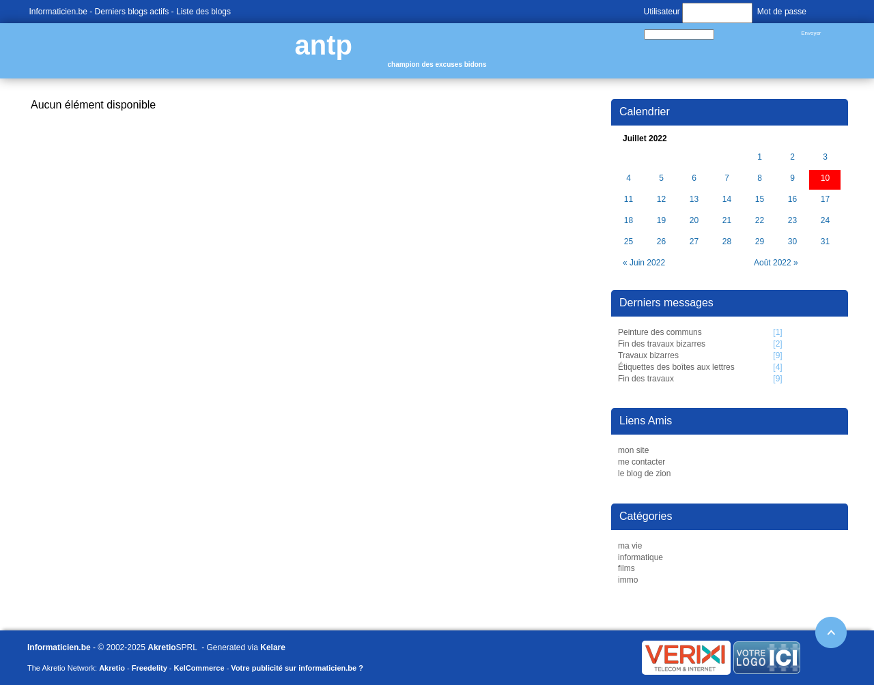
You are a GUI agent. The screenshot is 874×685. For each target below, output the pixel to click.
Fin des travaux (646, 378)
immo (628, 580)
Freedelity (149, 668)
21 (726, 220)
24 (825, 220)
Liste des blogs (203, 11)
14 (726, 199)
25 (628, 241)
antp (323, 45)
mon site (633, 450)
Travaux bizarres (648, 355)
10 (825, 178)
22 (759, 220)
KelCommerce (199, 668)
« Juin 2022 (644, 262)
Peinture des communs (660, 332)
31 (825, 241)
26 (661, 241)
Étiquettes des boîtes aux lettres (676, 367)
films (626, 568)
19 (661, 220)
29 (759, 241)
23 (792, 220)
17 (825, 199)
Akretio (161, 647)
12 (661, 199)
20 (694, 220)
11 (628, 199)
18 (628, 220)
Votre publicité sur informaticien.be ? (297, 668)
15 (759, 199)
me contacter (641, 462)
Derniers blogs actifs (132, 11)
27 (694, 241)
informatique (640, 557)
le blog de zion (644, 473)
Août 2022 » (776, 262)
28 (726, 241)
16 (792, 199)
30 (792, 241)
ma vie (630, 546)
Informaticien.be (58, 11)
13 (694, 199)
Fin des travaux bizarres (661, 344)
